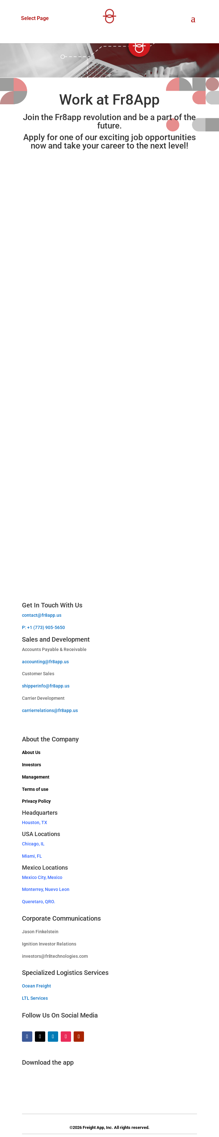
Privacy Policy (36, 801)
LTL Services (35, 998)
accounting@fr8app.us (45, 661)
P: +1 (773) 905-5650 (43, 627)
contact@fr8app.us (41, 615)
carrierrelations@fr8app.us (50, 710)
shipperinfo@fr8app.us (45, 685)
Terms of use (35, 789)
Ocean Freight (36, 985)
